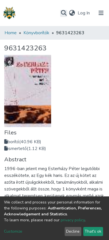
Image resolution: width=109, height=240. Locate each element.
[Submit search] (63, 13)
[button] (72, 13)
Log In (84, 13)
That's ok (93, 231)
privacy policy (73, 220)
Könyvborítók (36, 33)
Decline (73, 231)
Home (11, 33)
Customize (13, 231)
